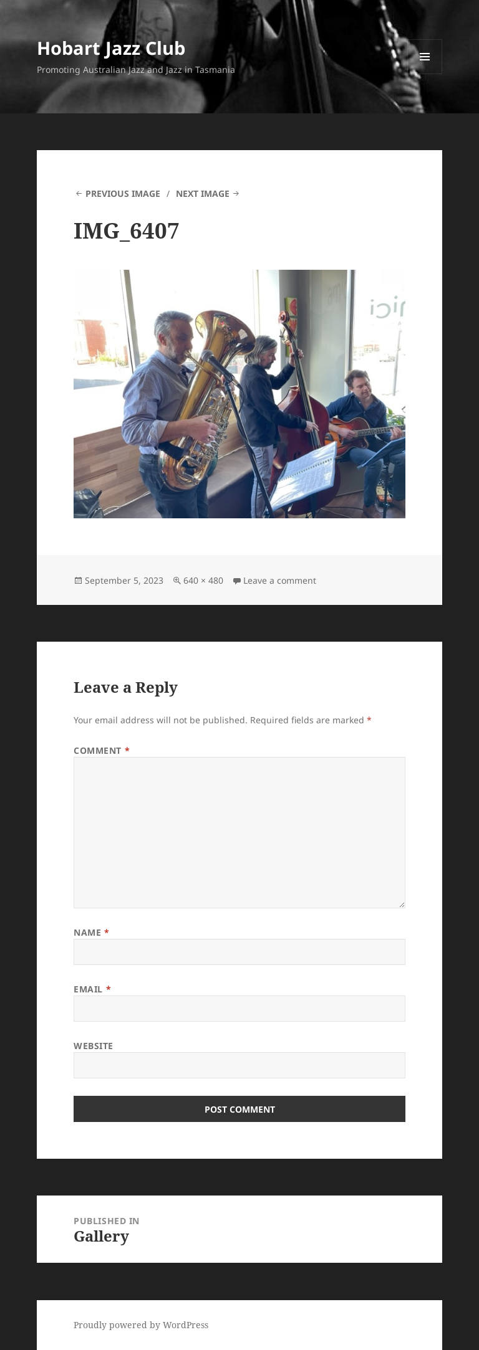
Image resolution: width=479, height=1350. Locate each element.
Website (94, 1046)
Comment (102, 750)
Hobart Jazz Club (111, 48)
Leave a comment (279, 580)
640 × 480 (203, 580)
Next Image (203, 193)
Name (91, 932)
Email (92, 989)
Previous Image (122, 193)
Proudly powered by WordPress (141, 1325)
